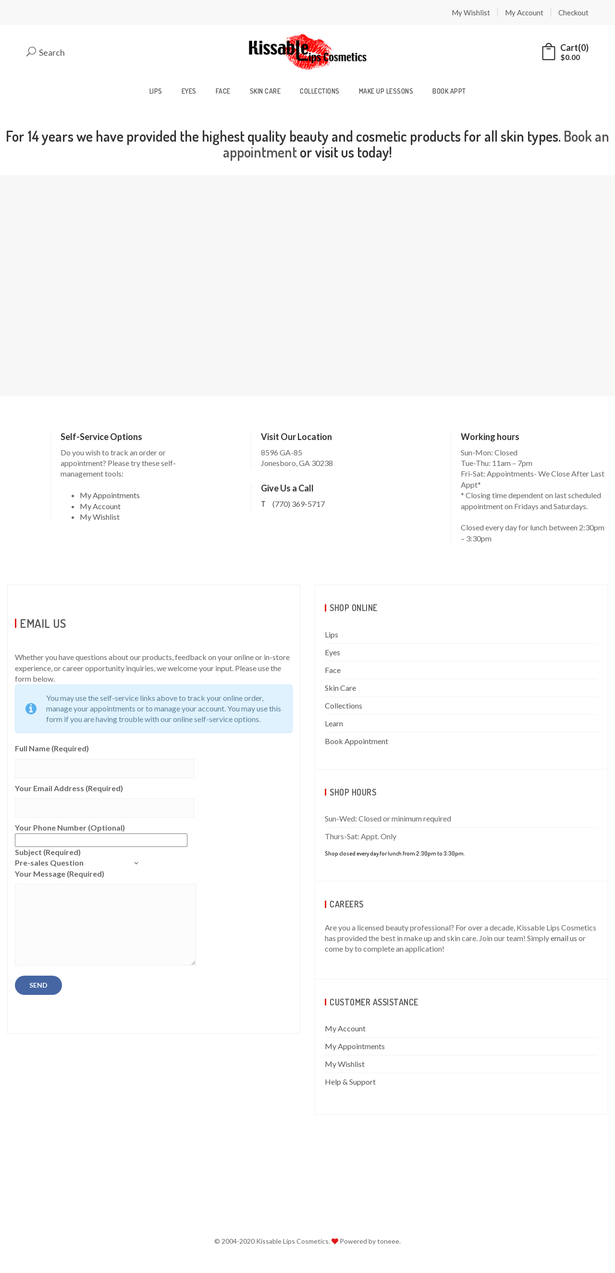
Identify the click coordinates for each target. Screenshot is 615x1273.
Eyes (189, 91)
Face (223, 91)
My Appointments (110, 496)
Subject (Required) (76, 858)
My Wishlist (471, 12)
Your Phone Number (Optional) (101, 834)
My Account (524, 12)
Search (45, 52)
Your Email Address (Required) (104, 798)
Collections (320, 91)
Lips (155, 91)
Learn (334, 723)
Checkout (573, 12)
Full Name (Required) (104, 759)
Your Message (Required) (105, 918)
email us (564, 938)
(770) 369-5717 (298, 504)
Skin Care (265, 91)
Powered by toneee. (370, 1242)
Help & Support (350, 1082)
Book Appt (449, 91)
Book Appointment (356, 741)
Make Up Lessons (386, 91)
